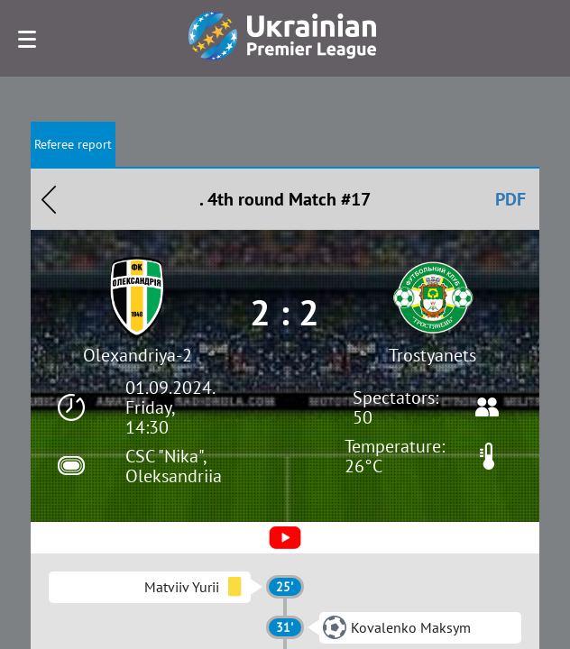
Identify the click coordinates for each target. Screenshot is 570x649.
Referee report (73, 144)
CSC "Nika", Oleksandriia (173, 466)
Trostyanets (432, 355)
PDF (510, 199)
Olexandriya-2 (137, 355)
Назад (48, 199)
